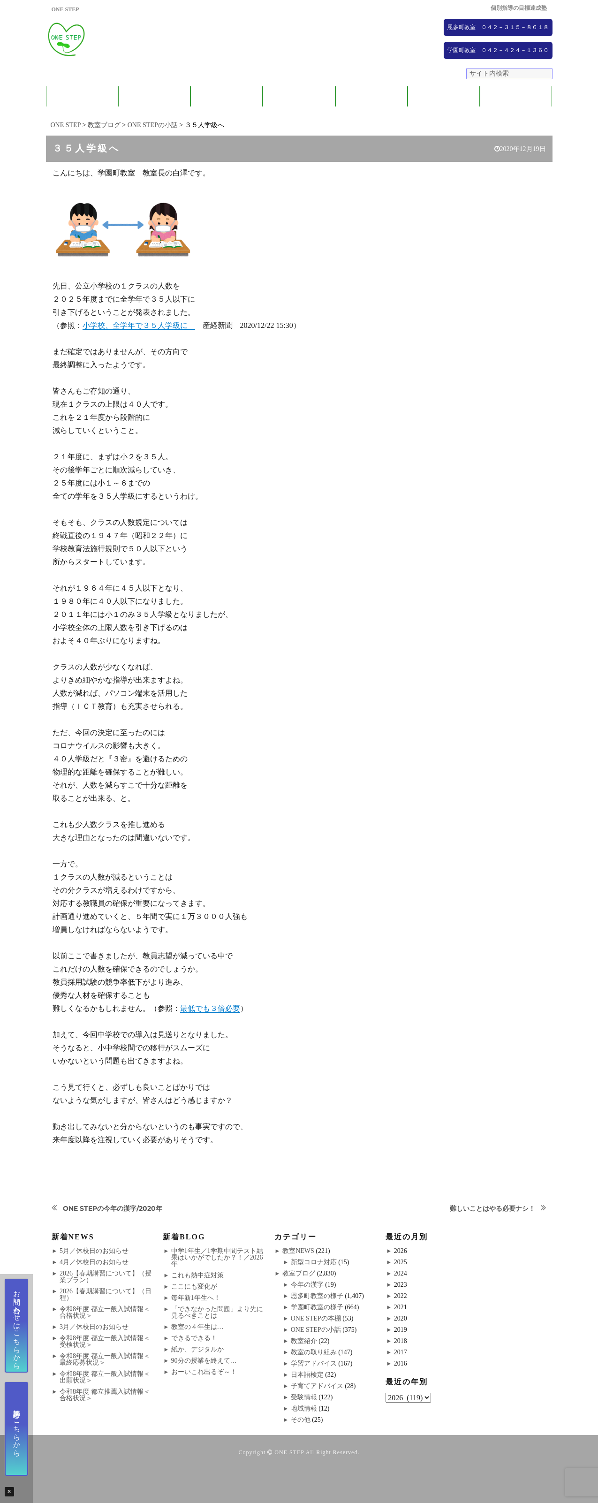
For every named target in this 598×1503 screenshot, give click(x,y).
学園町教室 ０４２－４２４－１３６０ (498, 50)
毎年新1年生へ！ (195, 1297)
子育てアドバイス (317, 1385)
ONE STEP (289, 1452)
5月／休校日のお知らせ (94, 1250)
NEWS (444, 96)
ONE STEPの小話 (316, 1329)
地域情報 (304, 1408)
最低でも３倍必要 (210, 1008)
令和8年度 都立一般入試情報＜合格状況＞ (105, 1312)
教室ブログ (298, 1273)
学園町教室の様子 (317, 1307)
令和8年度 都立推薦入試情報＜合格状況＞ (105, 1395)
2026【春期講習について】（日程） (105, 1294)
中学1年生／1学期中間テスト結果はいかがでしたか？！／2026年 (217, 1257)
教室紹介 (226, 96)
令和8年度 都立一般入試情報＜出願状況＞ (105, 1377)
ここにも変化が (194, 1286)
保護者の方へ (154, 96)
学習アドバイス (314, 1363)
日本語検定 (307, 1374)
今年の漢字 (307, 1284)
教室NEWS (298, 1250)
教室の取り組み (314, 1352)
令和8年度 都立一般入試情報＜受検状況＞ (105, 1341)
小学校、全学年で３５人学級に (139, 325)
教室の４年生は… (197, 1326)
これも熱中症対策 (197, 1275)
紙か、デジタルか (197, 1349)
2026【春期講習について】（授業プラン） (105, 1276)
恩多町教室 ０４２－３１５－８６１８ (498, 27)
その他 (300, 1419)
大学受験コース (371, 96)
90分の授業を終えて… (204, 1360)
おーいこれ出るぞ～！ (204, 1371)
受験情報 (304, 1397)
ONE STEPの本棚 (316, 1318)
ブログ (516, 96)
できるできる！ (194, 1338)
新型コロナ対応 (314, 1262)
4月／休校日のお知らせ (94, 1262)
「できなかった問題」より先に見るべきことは (217, 1312)
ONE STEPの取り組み (299, 96)
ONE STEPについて (82, 96)
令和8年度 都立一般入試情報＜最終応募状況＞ (105, 1359)
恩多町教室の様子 (317, 1295)
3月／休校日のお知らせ (94, 1326)
